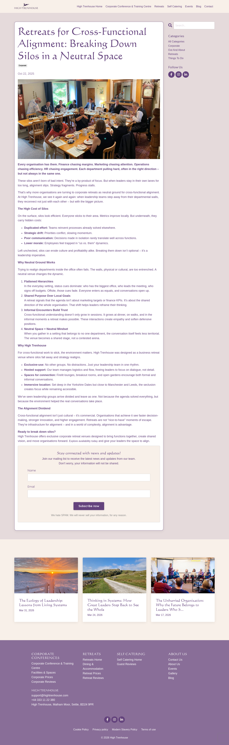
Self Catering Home (129, 660)
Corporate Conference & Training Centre (128, 6)
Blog (198, 6)
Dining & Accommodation (93, 667)
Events (189, 6)
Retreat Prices (92, 673)
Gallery (172, 673)
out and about (177, 51)
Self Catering (174, 6)
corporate (22, 65)
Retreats (159, 6)
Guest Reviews (126, 664)
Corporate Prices (42, 677)
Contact (208, 6)
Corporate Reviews (43, 682)
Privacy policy (100, 730)
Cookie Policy (81, 730)
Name (32, 470)
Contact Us (175, 660)
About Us (174, 664)
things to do (176, 60)
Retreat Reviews (93, 678)
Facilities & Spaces (43, 673)
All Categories (177, 42)
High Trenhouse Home (89, 6)
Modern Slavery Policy (124, 730)
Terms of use (148, 730)
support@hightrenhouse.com (49, 695)
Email (31, 487)
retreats (173, 55)
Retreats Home (92, 660)
